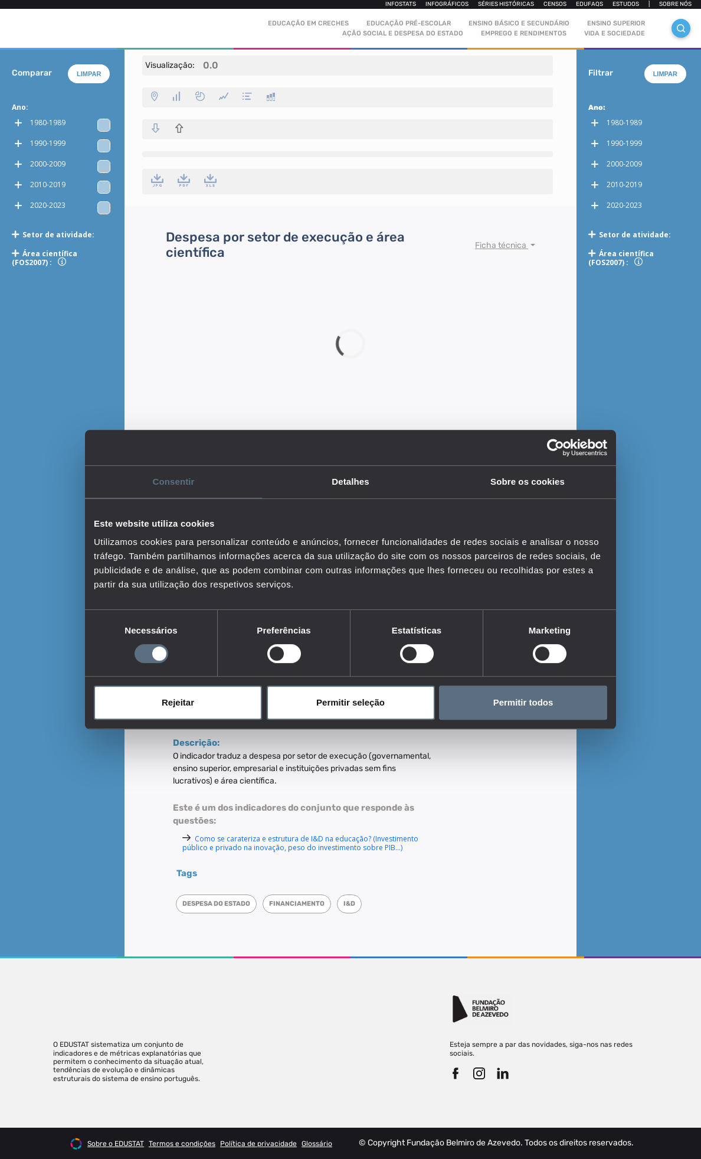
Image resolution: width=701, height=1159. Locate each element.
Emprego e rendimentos (523, 33)
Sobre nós (675, 4)
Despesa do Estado (216, 903)
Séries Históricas (506, 4)
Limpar (89, 73)
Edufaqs (589, 4)
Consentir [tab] (174, 481)
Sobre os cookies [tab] (527, 481)
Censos (554, 4)
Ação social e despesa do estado (402, 33)
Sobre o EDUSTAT (115, 1144)
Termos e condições (182, 1144)
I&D (349, 903)
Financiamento (297, 903)
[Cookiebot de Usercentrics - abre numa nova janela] (555, 447)
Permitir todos (523, 702)
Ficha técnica (501, 245)
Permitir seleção (350, 702)
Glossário (317, 1144)
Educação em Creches (308, 23)
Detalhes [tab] (350, 481)
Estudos (625, 4)
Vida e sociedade (614, 33)
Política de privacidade (258, 1144)
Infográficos (447, 4)
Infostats (400, 4)
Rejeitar (178, 702)
